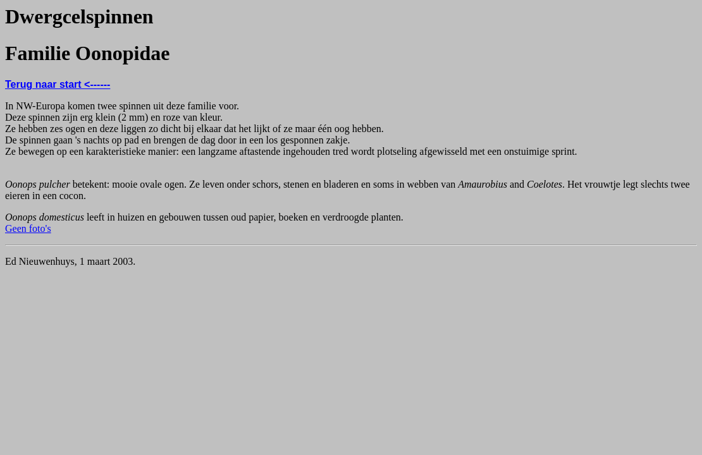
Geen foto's (28, 228)
